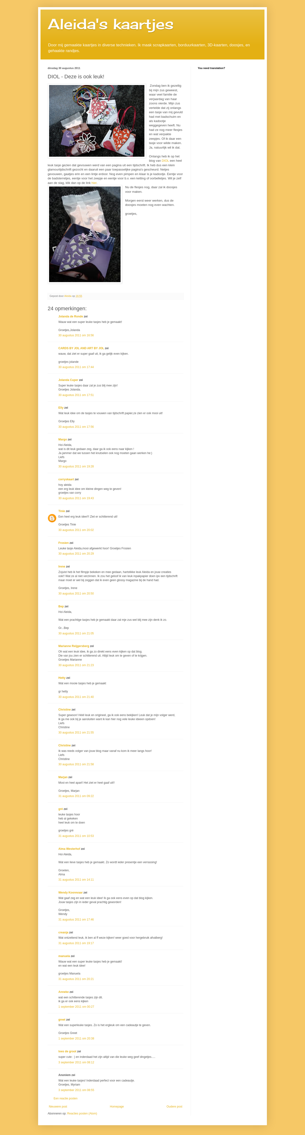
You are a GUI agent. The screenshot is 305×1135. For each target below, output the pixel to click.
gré (60, 809)
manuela (64, 956)
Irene (61, 566)
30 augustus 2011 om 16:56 (76, 335)
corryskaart (66, 479)
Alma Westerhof (69, 849)
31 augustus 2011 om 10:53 (76, 836)
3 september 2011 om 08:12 (76, 1062)
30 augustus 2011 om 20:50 (76, 593)
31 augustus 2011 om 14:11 (76, 879)
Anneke (63, 992)
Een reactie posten (65, 1098)
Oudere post (174, 1106)
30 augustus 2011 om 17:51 (76, 395)
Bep (61, 606)
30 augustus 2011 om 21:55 (76, 732)
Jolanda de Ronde (70, 316)
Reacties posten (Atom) (82, 1113)
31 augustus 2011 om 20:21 (76, 979)
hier (94, 183)
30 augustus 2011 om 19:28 (76, 466)
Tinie (61, 511)
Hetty (62, 678)
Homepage (117, 1106)
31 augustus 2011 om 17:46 (76, 919)
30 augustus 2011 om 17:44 (76, 367)
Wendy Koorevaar (70, 892)
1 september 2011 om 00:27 (76, 1006)
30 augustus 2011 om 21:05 (76, 633)
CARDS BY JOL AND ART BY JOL (81, 348)
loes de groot (67, 1051)
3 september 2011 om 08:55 (76, 1090)
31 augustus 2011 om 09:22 (76, 796)
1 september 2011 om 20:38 (76, 1038)
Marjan (63, 777)
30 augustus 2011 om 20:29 (76, 553)
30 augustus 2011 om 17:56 (76, 426)
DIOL (165, 160)
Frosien (63, 543)
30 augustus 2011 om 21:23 (76, 665)
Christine (64, 709)
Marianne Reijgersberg (73, 646)
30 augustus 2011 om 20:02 (76, 530)
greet (61, 1019)
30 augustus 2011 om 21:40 (76, 697)
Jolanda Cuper (68, 380)
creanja (63, 932)
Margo (62, 439)
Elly (60, 407)
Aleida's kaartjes (111, 23)
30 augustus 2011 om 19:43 (76, 498)
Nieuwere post (58, 1106)
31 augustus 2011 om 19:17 (76, 943)
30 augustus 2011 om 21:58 (76, 764)
